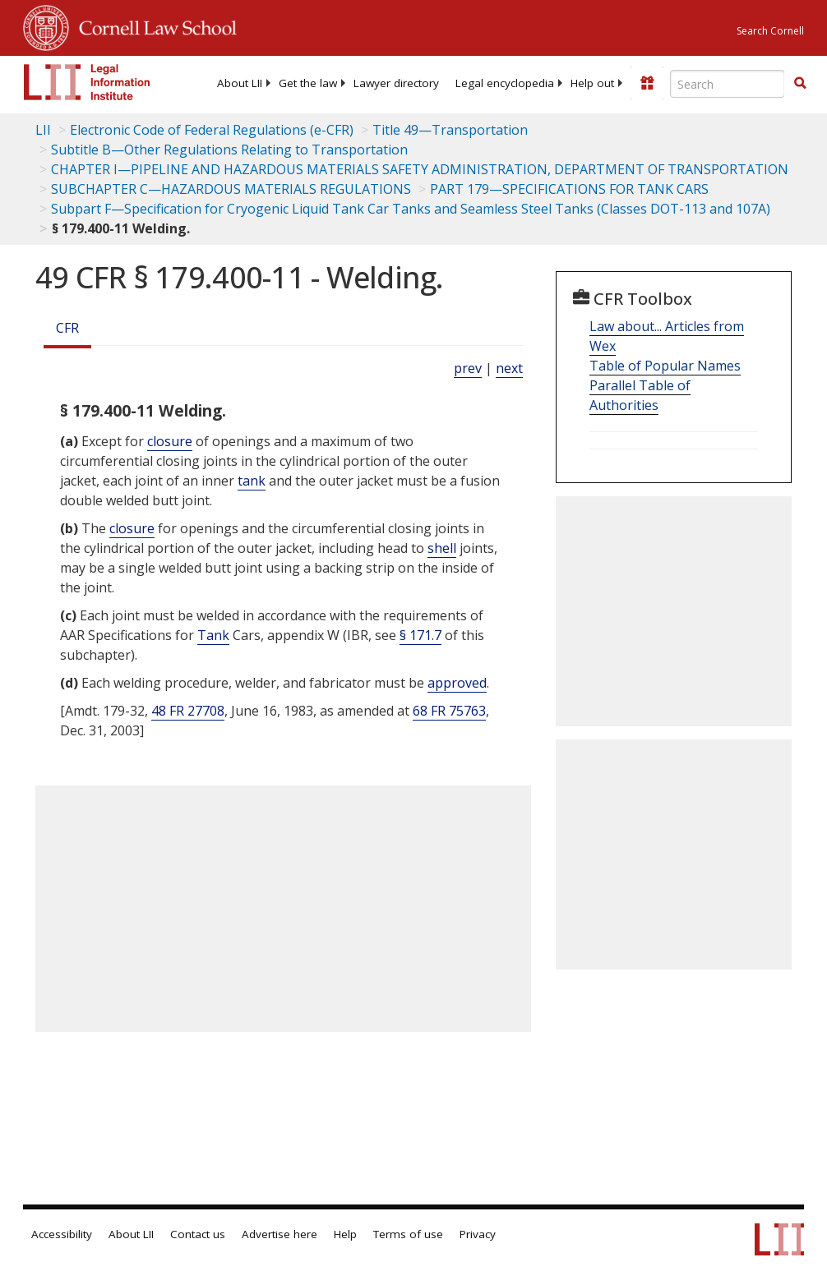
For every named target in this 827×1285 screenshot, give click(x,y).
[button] (800, 83)
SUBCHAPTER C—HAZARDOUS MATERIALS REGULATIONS (231, 189)
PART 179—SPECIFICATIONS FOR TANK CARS (569, 189)
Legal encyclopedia (504, 83)
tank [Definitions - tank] (252, 481)
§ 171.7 (420, 635)
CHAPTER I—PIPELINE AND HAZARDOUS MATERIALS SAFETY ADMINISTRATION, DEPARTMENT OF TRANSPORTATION (419, 169)
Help (345, 1234)
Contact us (197, 1234)
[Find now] (799, 84)
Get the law (308, 83)
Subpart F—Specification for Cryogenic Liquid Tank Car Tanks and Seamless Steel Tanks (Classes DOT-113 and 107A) (410, 209)
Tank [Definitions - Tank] (213, 635)
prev (468, 368)
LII (43, 130)
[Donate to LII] (647, 83)
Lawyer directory (396, 83)
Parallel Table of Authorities (640, 395)
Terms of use (408, 1234)
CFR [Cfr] (67, 328)
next (509, 368)
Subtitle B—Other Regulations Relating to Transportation (229, 149)
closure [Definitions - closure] (169, 441)
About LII (239, 83)
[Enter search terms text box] (727, 84)
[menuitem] (239, 83)
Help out (592, 83)
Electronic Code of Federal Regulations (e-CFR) (211, 130)
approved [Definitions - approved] (457, 683)
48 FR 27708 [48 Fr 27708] (187, 711)
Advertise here (279, 1234)
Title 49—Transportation (450, 130)
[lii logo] (87, 82)
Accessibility (61, 1234)
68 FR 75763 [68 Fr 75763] (449, 711)
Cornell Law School (153, 25)
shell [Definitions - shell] (441, 548)
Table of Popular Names (665, 366)
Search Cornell (770, 31)
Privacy (478, 1234)
